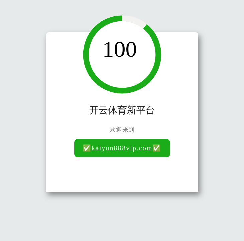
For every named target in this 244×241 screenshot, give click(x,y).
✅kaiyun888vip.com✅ (122, 148)
